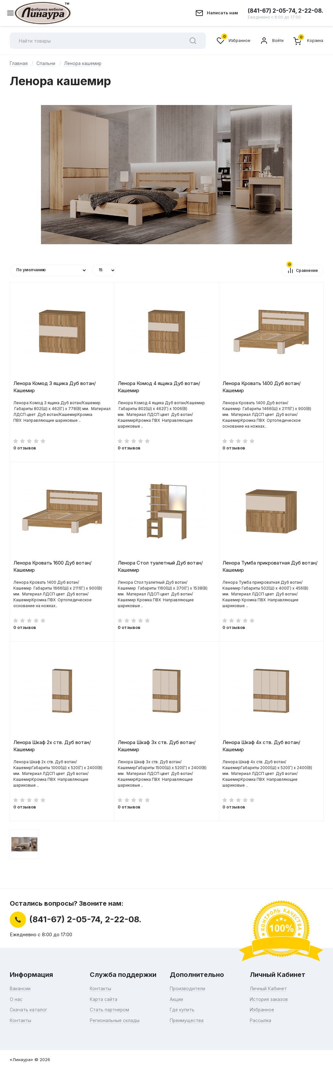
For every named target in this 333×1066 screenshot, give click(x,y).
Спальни (46, 63)
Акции (177, 999)
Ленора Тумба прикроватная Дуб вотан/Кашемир (269, 566)
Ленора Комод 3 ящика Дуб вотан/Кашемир (54, 386)
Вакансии (21, 988)
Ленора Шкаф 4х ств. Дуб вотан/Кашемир (261, 746)
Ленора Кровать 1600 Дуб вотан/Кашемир (52, 566)
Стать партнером (111, 1009)
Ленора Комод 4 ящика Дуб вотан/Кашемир (159, 386)
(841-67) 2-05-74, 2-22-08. (285, 13)
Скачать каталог (29, 1009)
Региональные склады (115, 1020)
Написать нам (222, 12)
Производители (188, 988)
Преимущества (188, 1020)
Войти (272, 40)
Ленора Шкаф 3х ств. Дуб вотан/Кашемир (156, 746)
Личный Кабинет (269, 988)
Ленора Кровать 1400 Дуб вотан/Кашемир (261, 386)
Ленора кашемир (83, 63)
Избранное (233, 40)
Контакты (21, 1020)
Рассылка (261, 1020)
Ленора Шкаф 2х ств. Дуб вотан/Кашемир (52, 746)
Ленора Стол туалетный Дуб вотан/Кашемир (160, 566)
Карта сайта (104, 999)
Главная (19, 63)
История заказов (269, 999)
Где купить (183, 1009)
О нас (16, 999)
